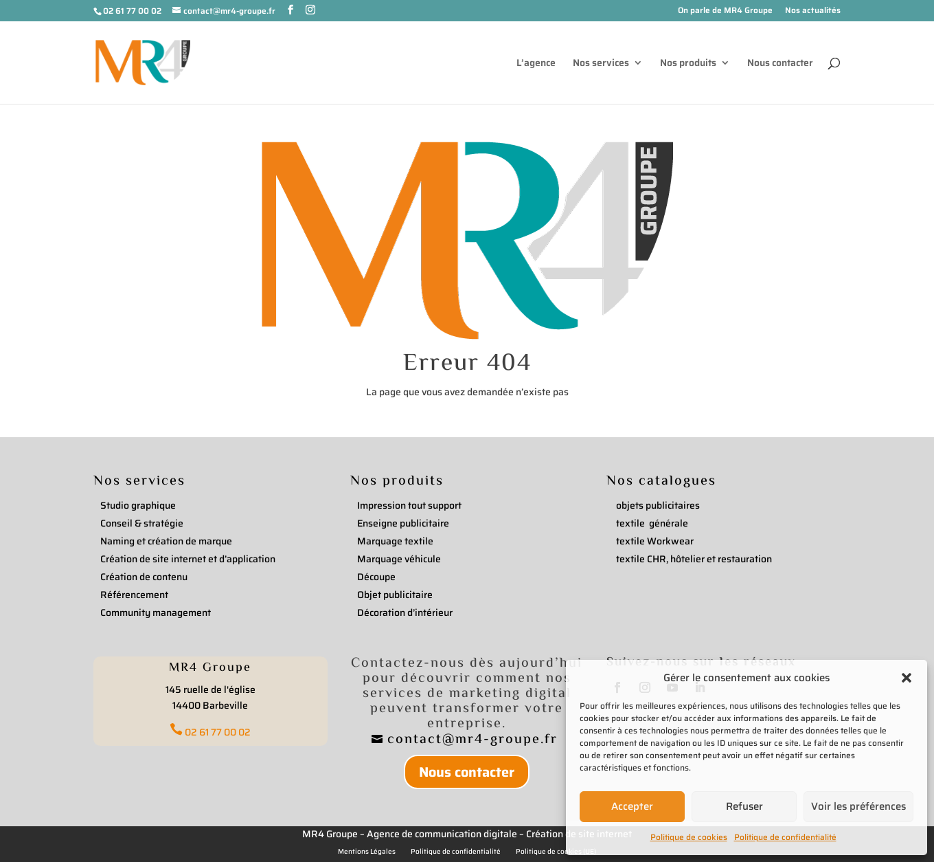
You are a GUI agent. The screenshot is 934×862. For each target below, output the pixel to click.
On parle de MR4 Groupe (725, 11)
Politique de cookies (688, 836)
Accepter (632, 806)
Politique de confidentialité (785, 836)
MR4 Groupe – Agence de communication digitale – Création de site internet (467, 833)
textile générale (652, 523)
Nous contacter (780, 64)
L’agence (536, 64)
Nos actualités (813, 11)
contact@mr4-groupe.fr (474, 740)
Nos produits (688, 64)
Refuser (744, 806)
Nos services (601, 64)
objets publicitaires (658, 505)
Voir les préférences (858, 806)
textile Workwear (655, 541)
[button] (906, 678)
